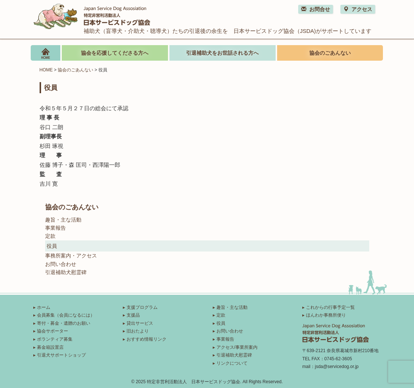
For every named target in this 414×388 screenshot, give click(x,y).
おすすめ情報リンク (146, 339)
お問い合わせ (60, 264)
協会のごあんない (330, 53)
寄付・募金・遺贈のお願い (63, 323)
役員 (52, 246)
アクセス (357, 9)
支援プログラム (142, 307)
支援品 (133, 315)
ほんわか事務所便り (326, 315)
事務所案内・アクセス (71, 256)
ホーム (43, 307)
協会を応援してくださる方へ (114, 53)
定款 (50, 236)
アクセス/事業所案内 (237, 347)
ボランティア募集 (55, 339)
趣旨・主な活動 (63, 220)
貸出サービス (140, 323)
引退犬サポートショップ (61, 355)
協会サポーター (52, 331)
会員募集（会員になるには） (66, 315)
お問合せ (315, 9)
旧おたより (138, 331)
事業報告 (55, 228)
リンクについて (232, 363)
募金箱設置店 (50, 347)
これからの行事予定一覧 (330, 307)
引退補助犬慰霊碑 (66, 272)
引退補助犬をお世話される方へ (222, 53)
